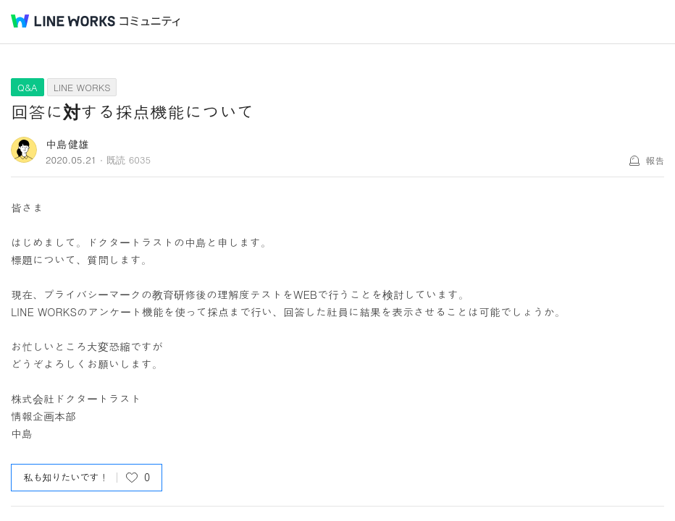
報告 (654, 160)
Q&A (27, 87)
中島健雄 (67, 143)
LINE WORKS (82, 87)
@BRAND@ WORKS (63, 20)
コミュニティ (150, 21)
